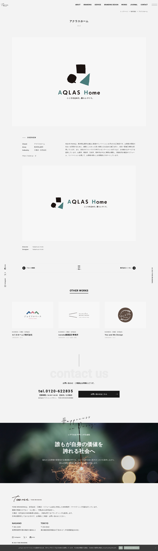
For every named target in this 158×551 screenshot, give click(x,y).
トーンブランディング (12, 6)
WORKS (119, 6)
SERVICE (91, 6)
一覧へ (79, 269)
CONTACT (140, 6)
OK (121, 548)
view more (76, 473)
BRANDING (80, 6)
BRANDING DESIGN (105, 6)
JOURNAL (129, 6)
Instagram (5, 282)
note (5, 266)
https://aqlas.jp (28, 156)
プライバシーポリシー (132, 548)
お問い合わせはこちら (102, 395)
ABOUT (70, 6)
